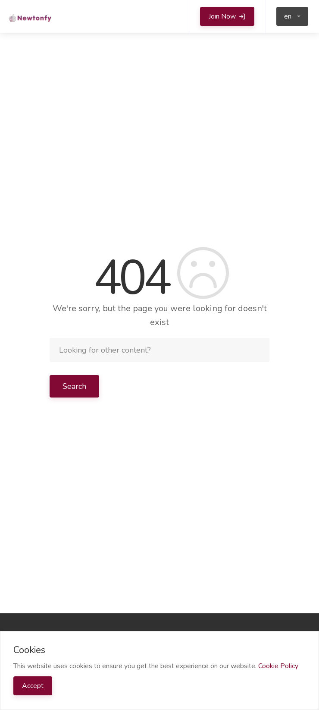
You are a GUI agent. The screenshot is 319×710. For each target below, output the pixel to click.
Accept (33, 686)
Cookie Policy (278, 666)
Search (74, 386)
